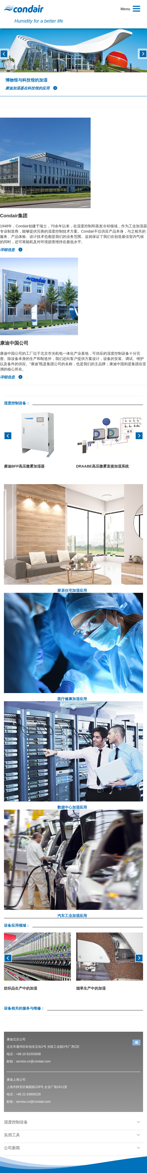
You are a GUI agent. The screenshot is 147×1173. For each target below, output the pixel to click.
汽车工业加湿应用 (72, 916)
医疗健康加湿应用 (72, 699)
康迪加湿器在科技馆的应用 (31, 88)
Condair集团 (13, 215)
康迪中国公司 (14, 343)
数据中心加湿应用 (72, 807)
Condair (23, 9)
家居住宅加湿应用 (72, 590)
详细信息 (11, 250)
